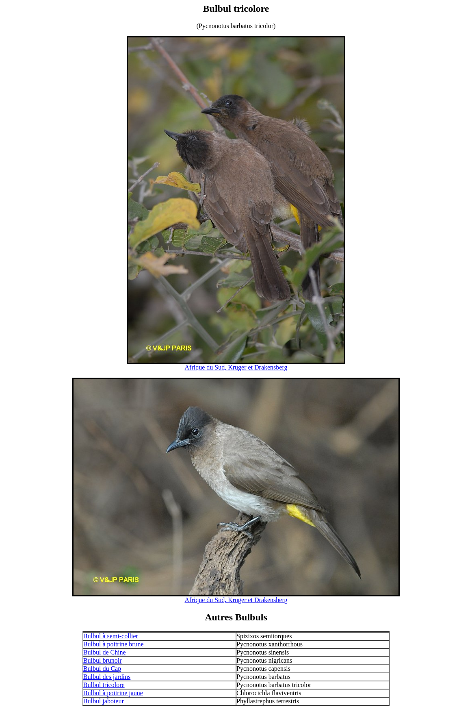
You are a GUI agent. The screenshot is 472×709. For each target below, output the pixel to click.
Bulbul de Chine (104, 652)
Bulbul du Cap (102, 668)
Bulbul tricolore (104, 684)
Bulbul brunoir (102, 660)
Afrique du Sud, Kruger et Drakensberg (236, 367)
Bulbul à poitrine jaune (113, 692)
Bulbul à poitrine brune (113, 644)
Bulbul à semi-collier (110, 636)
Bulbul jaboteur (103, 701)
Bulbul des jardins (106, 676)
